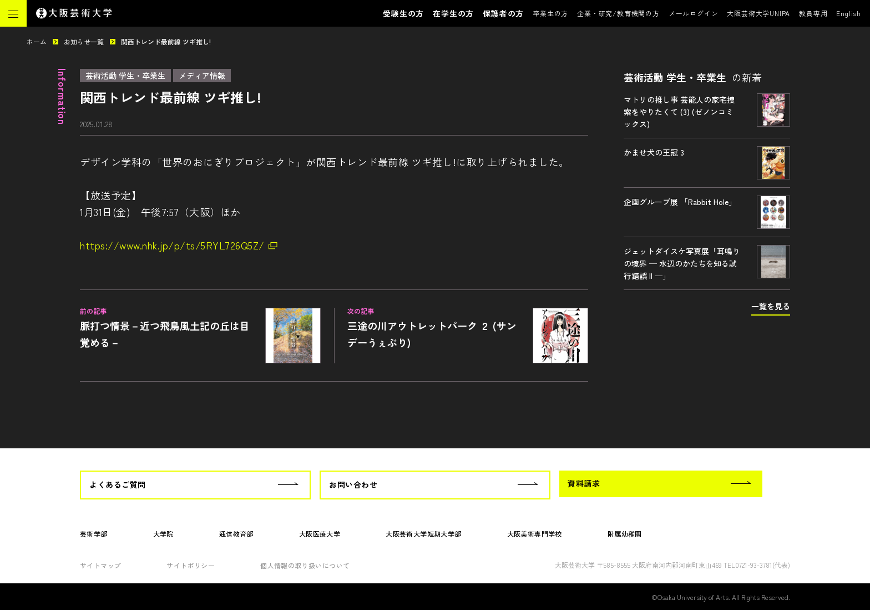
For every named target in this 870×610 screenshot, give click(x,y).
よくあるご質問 (117, 484)
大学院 (163, 533)
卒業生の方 (550, 13)
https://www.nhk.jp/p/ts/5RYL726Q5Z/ (172, 245)
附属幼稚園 (625, 533)
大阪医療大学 (319, 533)
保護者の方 (503, 13)
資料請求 (584, 483)
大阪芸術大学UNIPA (758, 13)
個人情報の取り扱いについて (305, 565)
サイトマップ (100, 565)
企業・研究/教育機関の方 (618, 13)
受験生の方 (403, 13)
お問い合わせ (353, 484)
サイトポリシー (190, 565)
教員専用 (813, 13)
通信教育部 (236, 533)
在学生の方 (453, 13)
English (848, 13)
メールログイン (694, 13)
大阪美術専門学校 (534, 533)
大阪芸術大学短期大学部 (423, 533)
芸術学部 (94, 533)
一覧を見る (770, 306)
